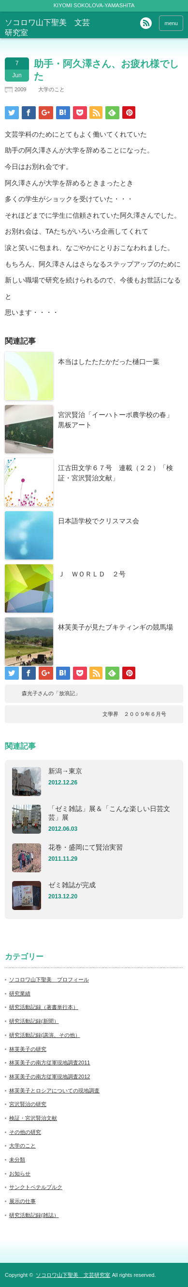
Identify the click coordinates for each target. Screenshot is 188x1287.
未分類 (17, 1159)
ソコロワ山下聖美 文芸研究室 (73, 1275)
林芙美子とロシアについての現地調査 (54, 1090)
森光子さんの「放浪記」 (51, 693)
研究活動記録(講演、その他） (44, 1035)
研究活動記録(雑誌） (34, 1215)
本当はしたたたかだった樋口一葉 (108, 361)
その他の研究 (25, 1132)
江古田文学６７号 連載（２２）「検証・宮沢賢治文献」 (115, 473)
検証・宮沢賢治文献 (33, 1118)
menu (171, 23)
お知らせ (19, 1173)
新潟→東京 (65, 771)
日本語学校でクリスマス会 (98, 521)
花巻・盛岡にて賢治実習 (85, 847)
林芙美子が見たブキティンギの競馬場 (115, 627)
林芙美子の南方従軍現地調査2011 (49, 1062)
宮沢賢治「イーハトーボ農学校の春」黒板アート (115, 420)
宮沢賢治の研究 (27, 1104)
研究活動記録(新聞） (34, 1021)
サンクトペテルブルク (35, 1187)
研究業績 (19, 993)
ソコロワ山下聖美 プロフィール (49, 979)
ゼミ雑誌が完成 (72, 885)
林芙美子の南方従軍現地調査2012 (49, 1076)
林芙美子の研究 (27, 1049)
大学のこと (51, 89)
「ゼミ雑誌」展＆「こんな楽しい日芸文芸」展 (109, 813)
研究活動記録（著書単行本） (43, 1007)
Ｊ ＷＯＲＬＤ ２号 (92, 574)
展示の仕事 (22, 1201)
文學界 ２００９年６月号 (134, 714)
